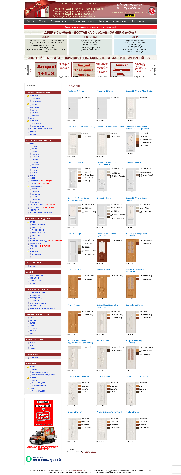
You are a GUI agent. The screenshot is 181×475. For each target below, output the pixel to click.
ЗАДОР (32, 178)
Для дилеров (137, 21)
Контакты (103, 21)
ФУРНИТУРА (31, 363)
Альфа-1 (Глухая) (133, 412)
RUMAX (33, 249)
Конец (93, 452)
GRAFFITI (35, 115)
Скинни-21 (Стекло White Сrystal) (139, 91)
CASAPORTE (41, 181)
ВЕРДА (34, 105)
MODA (32, 345)
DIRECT (33, 333)
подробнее (63, 76)
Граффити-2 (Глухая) (105, 91)
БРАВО (32, 143)
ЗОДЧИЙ (33, 134)
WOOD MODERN (38, 225)
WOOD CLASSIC (38, 233)
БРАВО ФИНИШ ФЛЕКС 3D (37, 314)
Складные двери (37, 306)
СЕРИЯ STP (36, 194)
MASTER (33, 320)
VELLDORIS (42, 207)
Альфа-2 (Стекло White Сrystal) (109, 412)
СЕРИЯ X (35, 191)
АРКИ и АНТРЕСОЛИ (38, 303)
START (34, 110)
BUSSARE (34, 377)
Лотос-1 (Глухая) (103, 376)
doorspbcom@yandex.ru (79, 470)
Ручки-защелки (39, 391)
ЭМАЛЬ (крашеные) (35, 263)
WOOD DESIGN (38, 230)
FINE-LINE (36, 235)
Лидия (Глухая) (74, 305)
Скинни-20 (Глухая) (133, 162)
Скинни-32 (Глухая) (76, 162)
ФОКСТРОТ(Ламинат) (39, 292)
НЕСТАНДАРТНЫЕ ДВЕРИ (37, 289)
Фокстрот (34, 210)
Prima (34, 149)
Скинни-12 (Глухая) (76, 234)
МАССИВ (40, 246)
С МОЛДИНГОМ (38, 126)
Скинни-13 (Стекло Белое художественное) (136, 199)
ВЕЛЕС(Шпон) (36, 298)
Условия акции (119, 21)
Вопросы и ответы (59, 21)
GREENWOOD (35, 243)
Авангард (36, 101)
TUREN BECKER (43, 205)
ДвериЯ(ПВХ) (35, 295)
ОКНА (135, 37)
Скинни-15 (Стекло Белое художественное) (78, 199)
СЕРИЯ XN (36, 199)
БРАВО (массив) (37, 275)
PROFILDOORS (36, 186)
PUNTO (32, 388)
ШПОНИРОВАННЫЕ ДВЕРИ (38, 219)
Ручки (34, 369)
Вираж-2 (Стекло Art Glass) (137, 376)
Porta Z (35, 157)
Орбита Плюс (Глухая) (135, 305)
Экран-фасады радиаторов (42, 308)
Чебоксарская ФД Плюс (41, 213)
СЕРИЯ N (35, 189)
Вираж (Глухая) (103, 341)
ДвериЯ (33, 132)
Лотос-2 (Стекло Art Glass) (78, 376)
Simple (35, 167)
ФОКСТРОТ (34, 96)
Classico (36, 162)
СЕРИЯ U (35, 202)
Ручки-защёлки (39, 383)
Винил (33, 283)
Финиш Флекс (36, 281)
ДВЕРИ (46, 37)
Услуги (42, 21)
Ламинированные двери (38, 92)
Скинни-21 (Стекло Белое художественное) (107, 163)
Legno (35, 159)
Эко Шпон (34, 278)
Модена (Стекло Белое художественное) (106, 235)
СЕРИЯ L (35, 197)
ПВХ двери (34, 107)
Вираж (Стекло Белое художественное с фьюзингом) (80, 342)
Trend (34, 170)
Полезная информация (83, 21)
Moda (34, 151)
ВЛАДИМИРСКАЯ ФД (46, 241)
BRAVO (32, 343)
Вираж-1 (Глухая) (75, 412)
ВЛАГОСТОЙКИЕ (33, 354)
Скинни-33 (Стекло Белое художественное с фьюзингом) (138, 128)
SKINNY (35, 113)
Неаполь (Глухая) (75, 269)
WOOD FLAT (37, 227)
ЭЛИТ (34, 257)
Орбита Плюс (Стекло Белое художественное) (108, 306)
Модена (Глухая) (103, 269)
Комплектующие (40, 372)
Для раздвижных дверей (43, 375)
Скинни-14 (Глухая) (104, 198)
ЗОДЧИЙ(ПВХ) (35, 300)
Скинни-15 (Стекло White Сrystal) (81, 127)
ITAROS (33, 367)
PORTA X (33, 328)
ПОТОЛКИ (90, 37)
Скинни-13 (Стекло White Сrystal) (110, 127)
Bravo (35, 146)
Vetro (34, 173)
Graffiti (35, 165)
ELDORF (39, 183)
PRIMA (32, 348)
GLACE (32, 323)
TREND (32, 318)
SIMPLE (33, 331)
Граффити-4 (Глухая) (76, 91)
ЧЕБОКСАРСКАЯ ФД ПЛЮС (41, 129)
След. (87, 452)
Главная (30, 21)
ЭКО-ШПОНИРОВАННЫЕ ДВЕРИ (40, 140)
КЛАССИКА (36, 123)
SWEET (32, 326)
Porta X (35, 154)
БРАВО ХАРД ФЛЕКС (35, 340)
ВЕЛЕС (32, 238)
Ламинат (36, 98)
